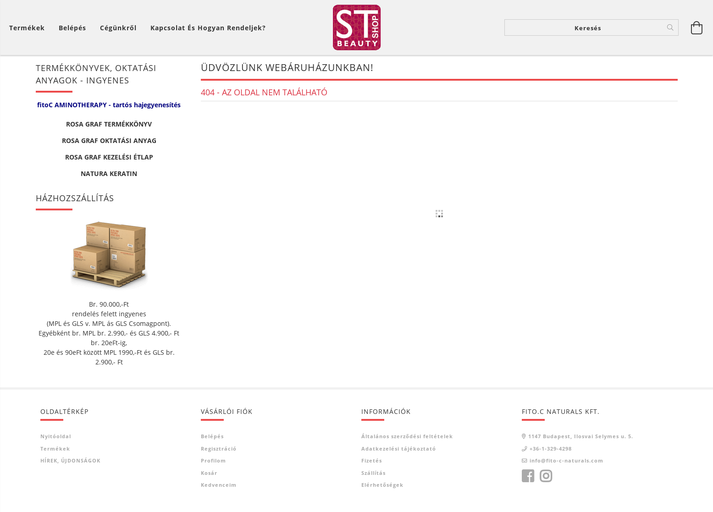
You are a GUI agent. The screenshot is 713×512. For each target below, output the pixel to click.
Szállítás (373, 472)
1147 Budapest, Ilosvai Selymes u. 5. (580, 436)
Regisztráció (219, 448)
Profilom (213, 460)
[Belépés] (72, 27)
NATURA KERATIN (109, 173)
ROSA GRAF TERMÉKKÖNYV (109, 124)
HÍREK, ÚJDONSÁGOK (70, 460)
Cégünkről (118, 27)
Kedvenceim (219, 484)
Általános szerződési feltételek (407, 436)
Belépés (212, 436)
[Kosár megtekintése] (29, 27)
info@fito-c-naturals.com (566, 460)
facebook (528, 476)
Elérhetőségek (382, 484)
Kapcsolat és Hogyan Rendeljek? (208, 27)
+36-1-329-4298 (551, 448)
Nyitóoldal (55, 436)
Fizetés (371, 460)
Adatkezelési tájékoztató (398, 448)
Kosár (209, 472)
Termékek (55, 448)
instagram (546, 476)
